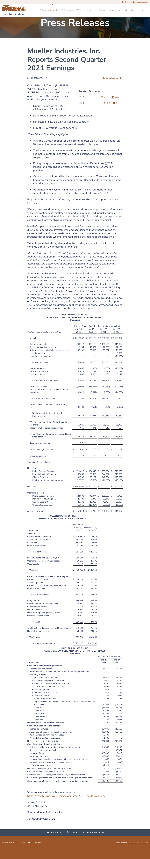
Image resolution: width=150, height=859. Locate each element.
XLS (106, 113)
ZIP (116, 113)
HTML (105, 107)
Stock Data (125, 10)
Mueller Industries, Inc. (17, 852)
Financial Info (91, 10)
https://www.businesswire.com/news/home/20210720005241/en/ (66, 806)
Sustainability (114, 10)
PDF (115, 107)
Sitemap (145, 852)
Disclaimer (134, 852)
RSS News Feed (95, 842)
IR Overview (44, 10)
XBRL (82, 113)
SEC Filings (80, 10)
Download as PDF (112, 88)
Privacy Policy (121, 852)
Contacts (75, 842)
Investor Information (139, 10)
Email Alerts (57, 842)
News (52, 10)
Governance (103, 10)
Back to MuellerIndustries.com (135, 2)
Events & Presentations (65, 10)
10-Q (81, 107)
